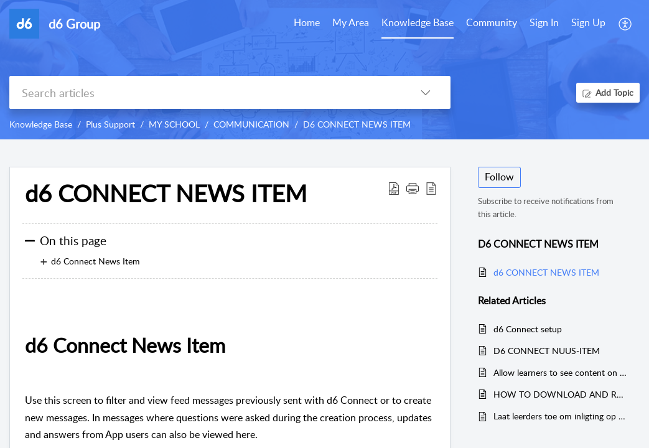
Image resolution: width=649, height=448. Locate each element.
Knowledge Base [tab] (417, 22)
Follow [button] (499, 177)
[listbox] (426, 92)
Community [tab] (491, 22)
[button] (412, 188)
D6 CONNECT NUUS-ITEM (546, 351)
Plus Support (110, 124)
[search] (205, 92)
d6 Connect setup (527, 329)
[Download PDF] (394, 188)
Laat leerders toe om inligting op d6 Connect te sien (560, 416)
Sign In (544, 22)
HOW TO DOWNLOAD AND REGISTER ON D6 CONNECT (560, 394)
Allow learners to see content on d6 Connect (560, 372)
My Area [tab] (350, 22)
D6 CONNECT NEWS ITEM (357, 124)
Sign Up (588, 22)
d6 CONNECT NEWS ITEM (166, 193)
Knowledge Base (40, 124)
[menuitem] (544, 24)
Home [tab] (307, 22)
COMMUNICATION (251, 124)
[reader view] (431, 188)
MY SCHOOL (174, 124)
